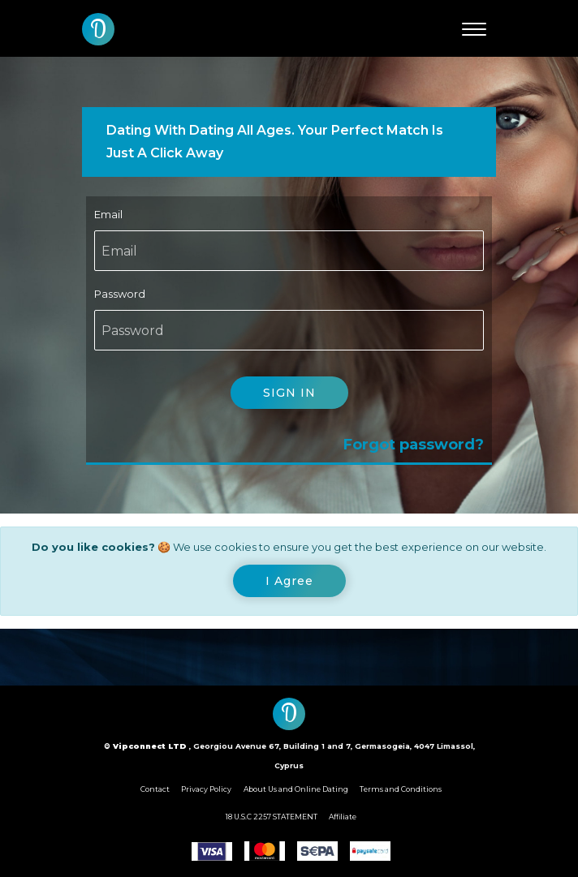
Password (119, 293)
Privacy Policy (206, 789)
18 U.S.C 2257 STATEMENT (271, 816)
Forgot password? (413, 445)
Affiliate (342, 816)
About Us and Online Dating (296, 789)
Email (108, 214)
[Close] (289, 581)
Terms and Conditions (401, 789)
